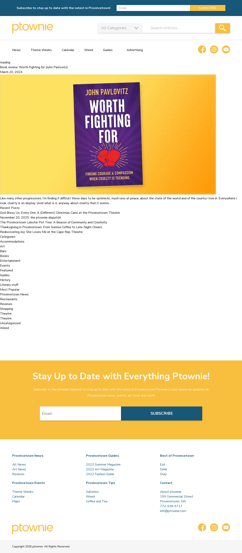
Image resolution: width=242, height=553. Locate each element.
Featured (6, 270)
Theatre (6, 313)
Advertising (135, 50)
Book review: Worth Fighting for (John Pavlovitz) (34, 67)
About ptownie (170, 492)
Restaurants (8, 299)
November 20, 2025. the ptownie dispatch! (30, 217)
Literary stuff (9, 285)
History (5, 280)
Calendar (68, 50)
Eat (162, 464)
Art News (19, 469)
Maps (16, 501)
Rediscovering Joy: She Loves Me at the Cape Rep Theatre (41, 232)
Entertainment (10, 261)
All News (19, 464)
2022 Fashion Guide (100, 474)
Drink (163, 469)
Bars (3, 251)
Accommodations (12, 241)
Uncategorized (10, 323)
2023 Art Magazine (100, 469)
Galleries (92, 492)
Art (2, 246)
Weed (88, 50)
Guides (108, 50)
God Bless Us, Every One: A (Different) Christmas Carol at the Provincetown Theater (60, 213)
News (16, 50)
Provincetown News (14, 294)
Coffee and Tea (96, 501)
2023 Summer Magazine (103, 464)
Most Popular (9, 289)
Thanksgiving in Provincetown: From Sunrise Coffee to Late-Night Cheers (51, 227)
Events (5, 265)
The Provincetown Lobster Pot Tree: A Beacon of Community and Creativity (53, 222)
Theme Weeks (41, 50)
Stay (163, 474)
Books (4, 256)
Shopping (6, 309)
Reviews (6, 304)
